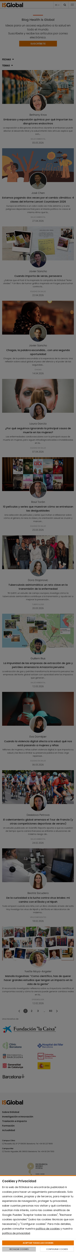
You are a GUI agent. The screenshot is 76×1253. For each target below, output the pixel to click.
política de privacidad (16, 1233)
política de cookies (48, 1228)
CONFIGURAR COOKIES (57, 1249)
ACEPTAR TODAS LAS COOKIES (38, 1242)
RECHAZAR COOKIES (19, 1249)
